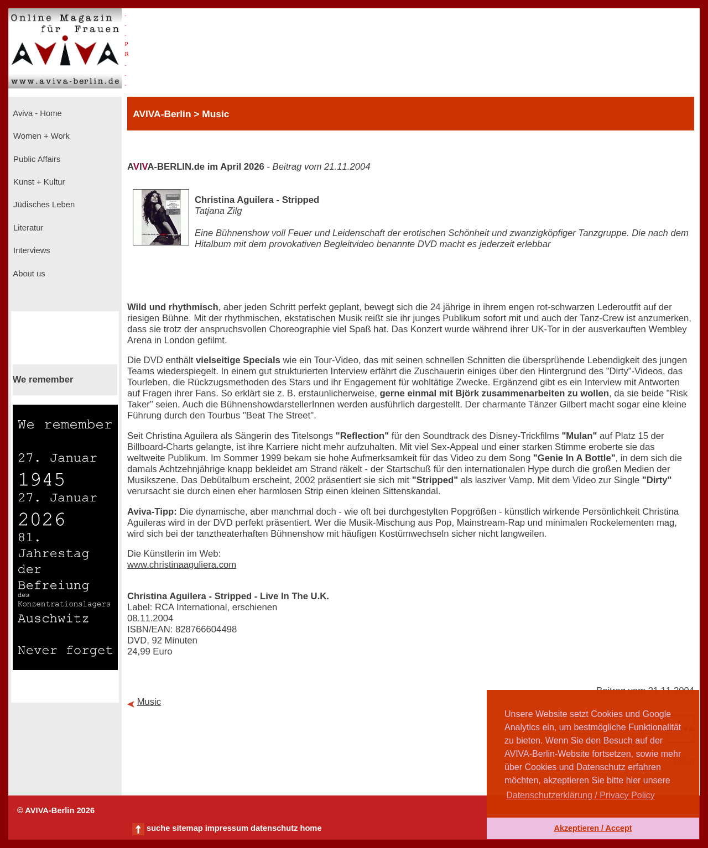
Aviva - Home (36, 113)
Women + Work (40, 136)
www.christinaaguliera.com (181, 564)
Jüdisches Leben (43, 204)
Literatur (27, 227)
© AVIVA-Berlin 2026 (56, 810)
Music (149, 702)
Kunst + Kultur (38, 181)
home (310, 828)
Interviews (30, 250)
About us (28, 273)
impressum (226, 828)
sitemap (187, 828)
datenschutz (274, 828)
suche (158, 828)
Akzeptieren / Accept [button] (593, 828)
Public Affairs (35, 159)
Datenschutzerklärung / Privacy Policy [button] (580, 795)
